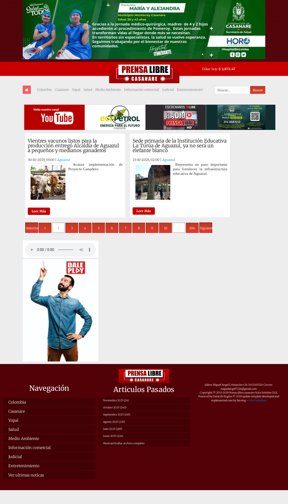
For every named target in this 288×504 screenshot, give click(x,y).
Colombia (44, 90)
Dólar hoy (209, 69)
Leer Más (39, 211)
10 (165, 228)
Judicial (168, 90)
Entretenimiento (190, 90)
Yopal (76, 90)
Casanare (62, 90)
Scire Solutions (257, 400)
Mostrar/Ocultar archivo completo (124, 443)
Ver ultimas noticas (26, 475)
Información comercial (141, 90)
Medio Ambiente (108, 90)
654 (192, 228)
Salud (87, 90)
